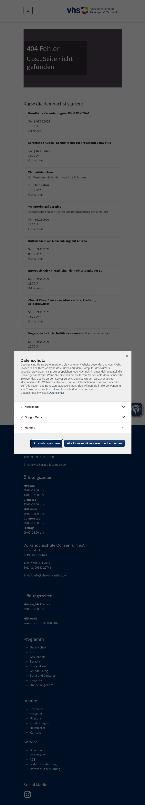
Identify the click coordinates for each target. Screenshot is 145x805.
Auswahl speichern (47, 443)
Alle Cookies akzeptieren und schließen (94, 443)
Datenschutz (56, 392)
